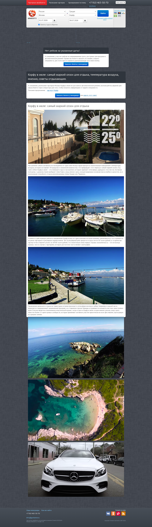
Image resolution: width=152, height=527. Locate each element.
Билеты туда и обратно (48, 24)
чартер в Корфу (52, 90)
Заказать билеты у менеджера (76, 64)
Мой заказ (120, 2)
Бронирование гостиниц (77, 3)
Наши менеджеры (32, 510)
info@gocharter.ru (32, 518)
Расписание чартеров (57, 3)
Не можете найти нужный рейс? (105, 19)
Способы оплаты (119, 10)
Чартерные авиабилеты (36, 3)
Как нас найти (46, 510)
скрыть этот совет (90, 95)
